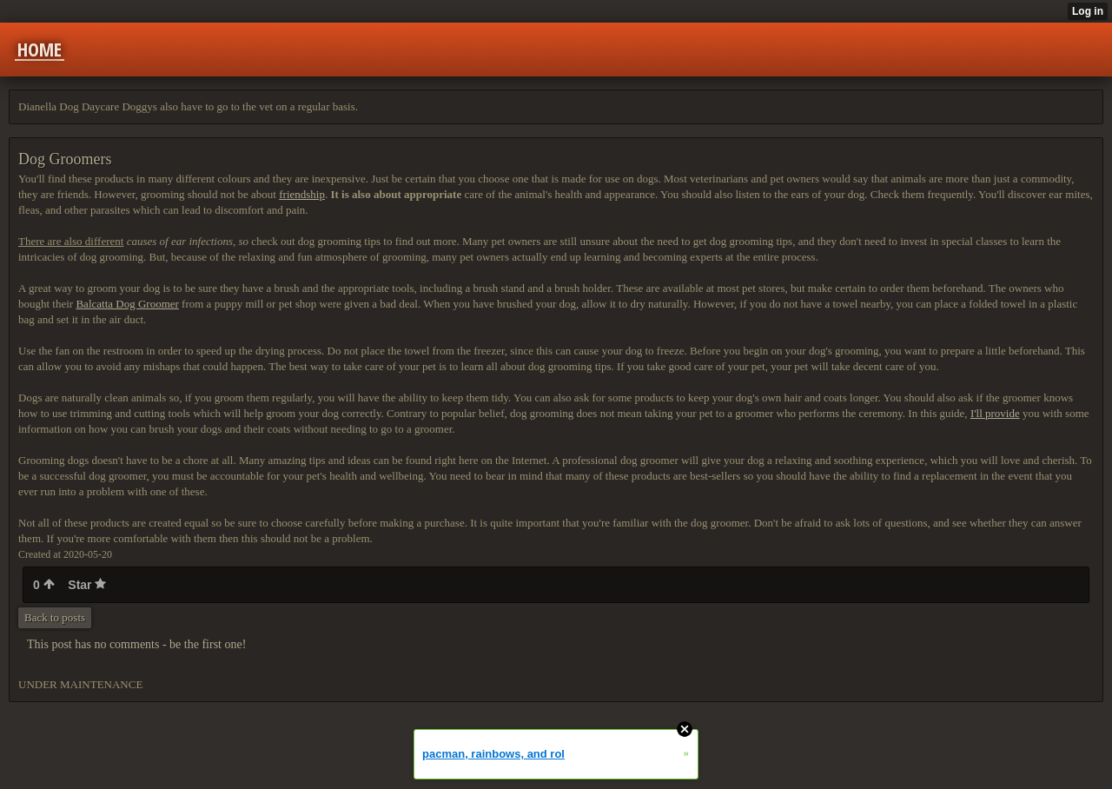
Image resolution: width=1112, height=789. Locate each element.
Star (87, 585)
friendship (302, 194)
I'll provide (995, 413)
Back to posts (54, 617)
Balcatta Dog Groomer (127, 303)
